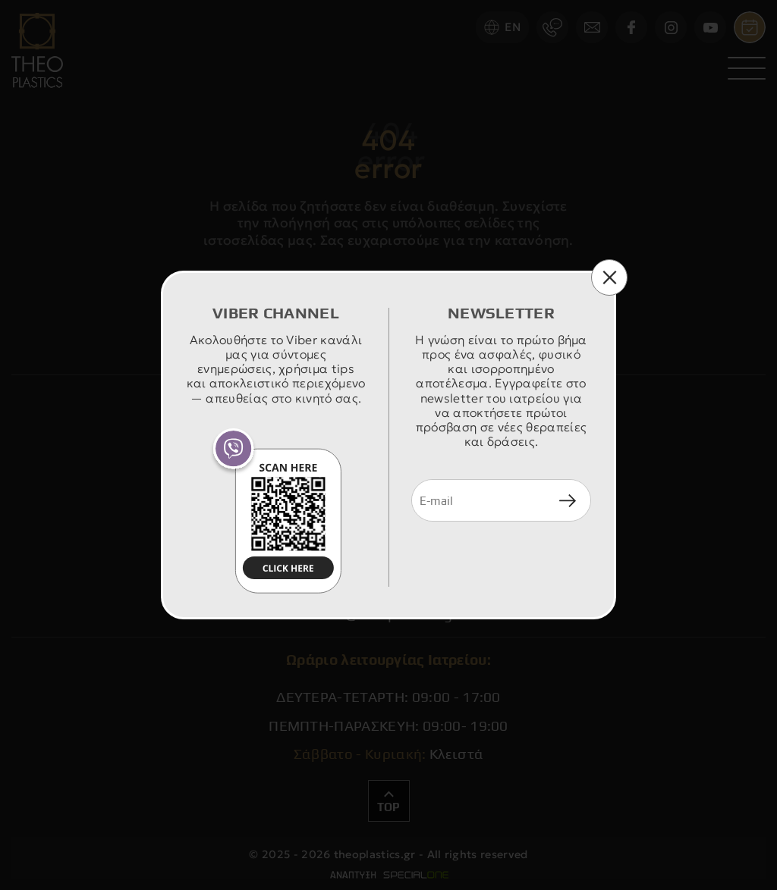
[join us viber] (276, 511)
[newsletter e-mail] (478, 500)
